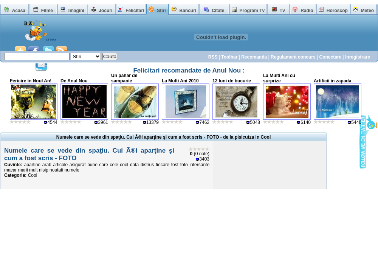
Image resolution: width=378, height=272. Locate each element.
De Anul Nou (74, 80)
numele (71, 170)
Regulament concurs (293, 57)
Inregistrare (357, 57)
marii (23, 170)
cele (114, 164)
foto (184, 164)
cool (124, 164)
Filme (47, 10)
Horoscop (337, 10)
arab (46, 164)
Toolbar (229, 57)
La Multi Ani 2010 (180, 80)
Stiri (161, 10)
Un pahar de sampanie (124, 78)
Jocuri (105, 10)
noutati (56, 170)
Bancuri (187, 10)
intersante (199, 164)
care (103, 164)
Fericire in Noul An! (30, 80)
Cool (32, 175)
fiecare (162, 164)
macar (10, 170)
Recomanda (254, 57)
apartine (32, 164)
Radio (307, 10)
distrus (147, 164)
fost (174, 164)
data (134, 164)
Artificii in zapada (332, 80)
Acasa (18, 10)
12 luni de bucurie (231, 80)
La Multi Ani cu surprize (279, 78)
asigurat (78, 164)
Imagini (76, 10)
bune (92, 164)
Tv (282, 10)
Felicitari (134, 10)
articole (60, 164)
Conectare (330, 57)
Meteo (367, 10)
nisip (43, 170)
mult (33, 170)
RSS (213, 57)
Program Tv (252, 10)
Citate (218, 10)
